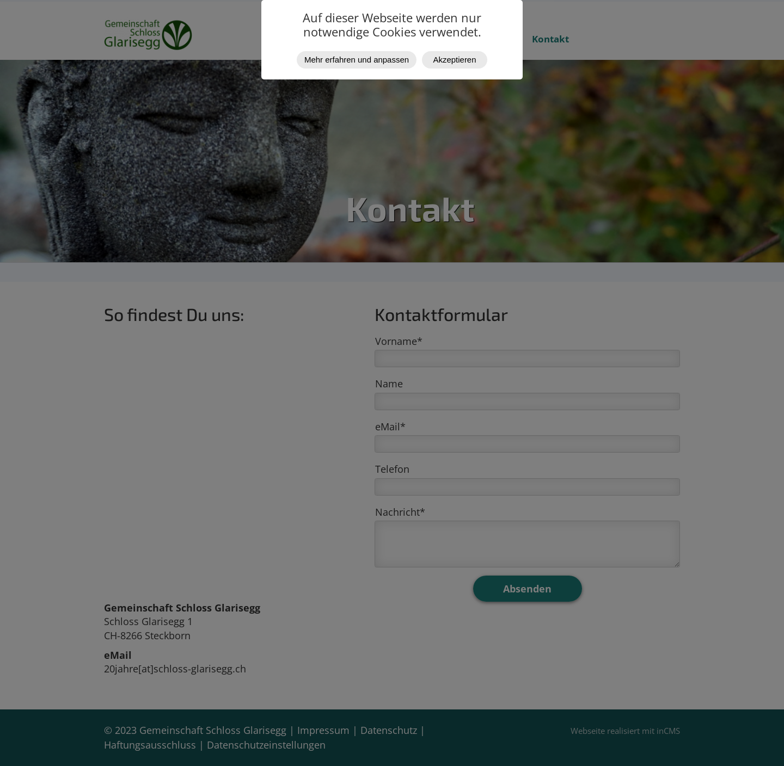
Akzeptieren (454, 59)
